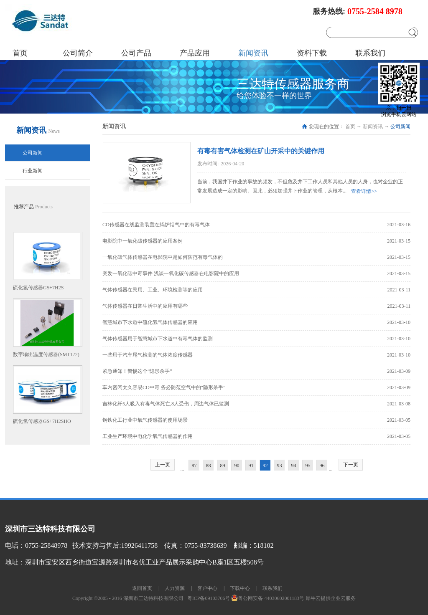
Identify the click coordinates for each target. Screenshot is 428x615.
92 (265, 465)
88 (208, 465)
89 (222, 465)
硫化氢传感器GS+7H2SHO (42, 421)
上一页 (162, 465)
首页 (20, 53)
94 (293, 465)
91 (251, 465)
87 (194, 465)
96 (322, 465)
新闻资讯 (373, 126)
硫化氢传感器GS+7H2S (38, 288)
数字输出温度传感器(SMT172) (46, 354)
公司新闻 (400, 126)
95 (308, 465)
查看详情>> (364, 191)
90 (236, 465)
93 (279, 465)
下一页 (350, 465)
